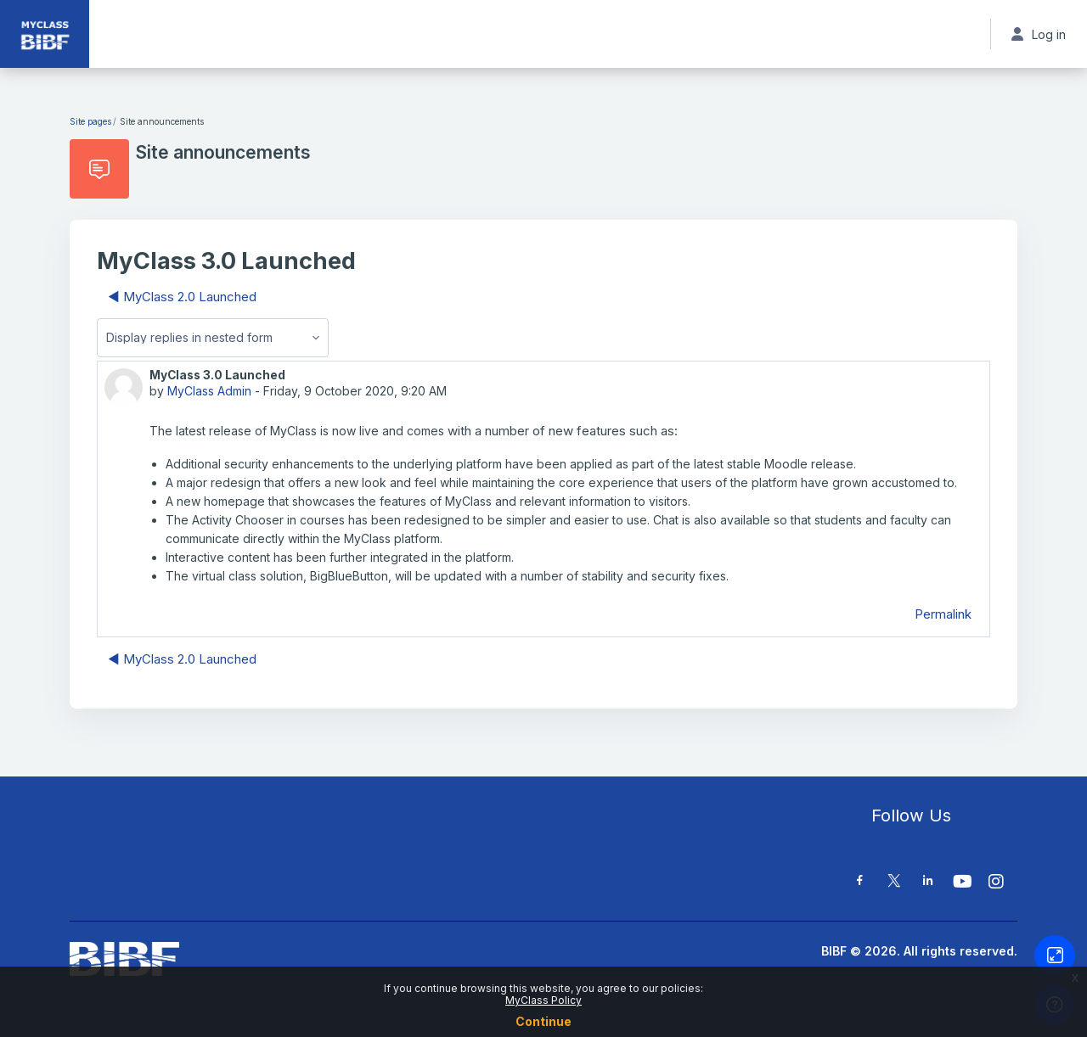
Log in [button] (1038, 34)
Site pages (90, 121)
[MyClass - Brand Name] (44, 34)
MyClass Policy (543, 1000)
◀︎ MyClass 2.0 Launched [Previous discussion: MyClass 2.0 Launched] (182, 297)
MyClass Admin (209, 391)
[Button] (1054, 955)
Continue (543, 1021)
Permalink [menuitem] (943, 614)
